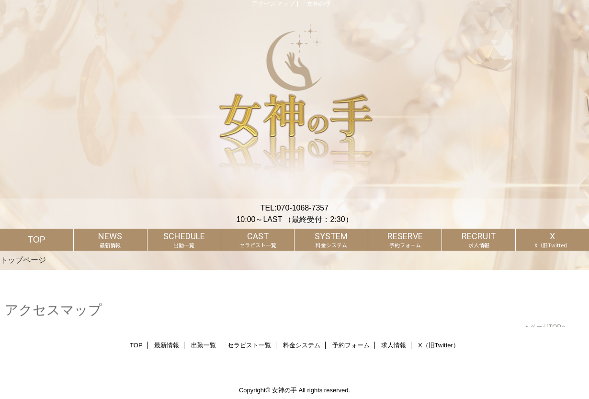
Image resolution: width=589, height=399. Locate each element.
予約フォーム (351, 345)
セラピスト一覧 (249, 345)
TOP (36, 239)
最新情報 (166, 345)
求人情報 (393, 345)
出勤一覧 (203, 345)
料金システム (301, 345)
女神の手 (284, 390)
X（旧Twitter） (438, 345)
